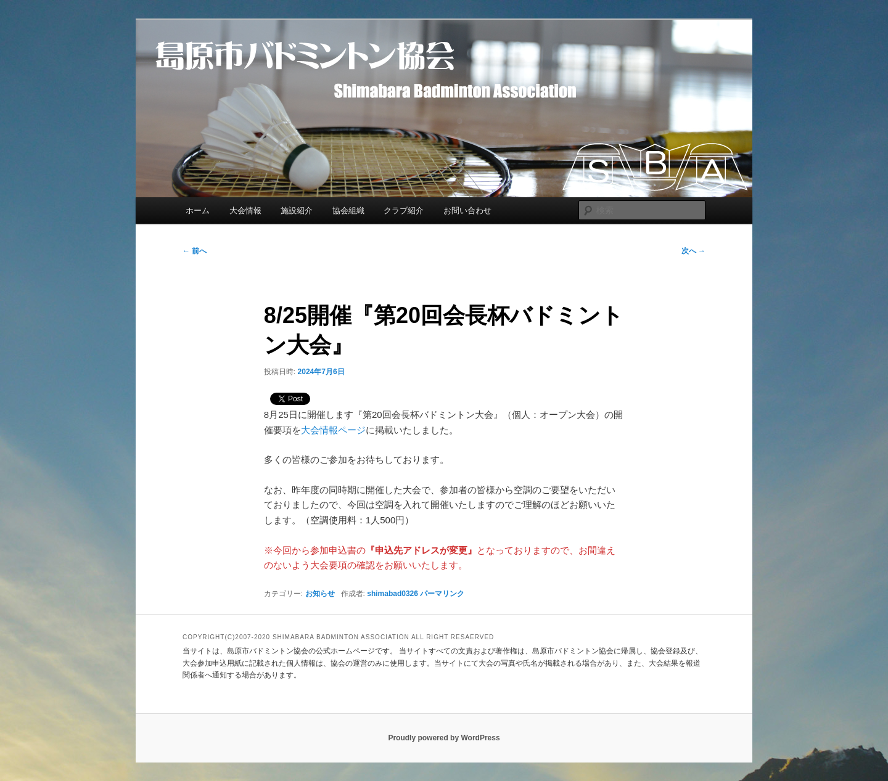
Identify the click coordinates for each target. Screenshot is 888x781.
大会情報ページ (333, 430)
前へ (195, 251)
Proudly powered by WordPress (444, 738)
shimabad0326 (392, 593)
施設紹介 (297, 210)
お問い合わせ (467, 210)
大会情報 (245, 210)
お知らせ (320, 593)
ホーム (198, 210)
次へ (693, 251)
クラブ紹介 (404, 210)
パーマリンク (442, 593)
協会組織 (348, 210)
